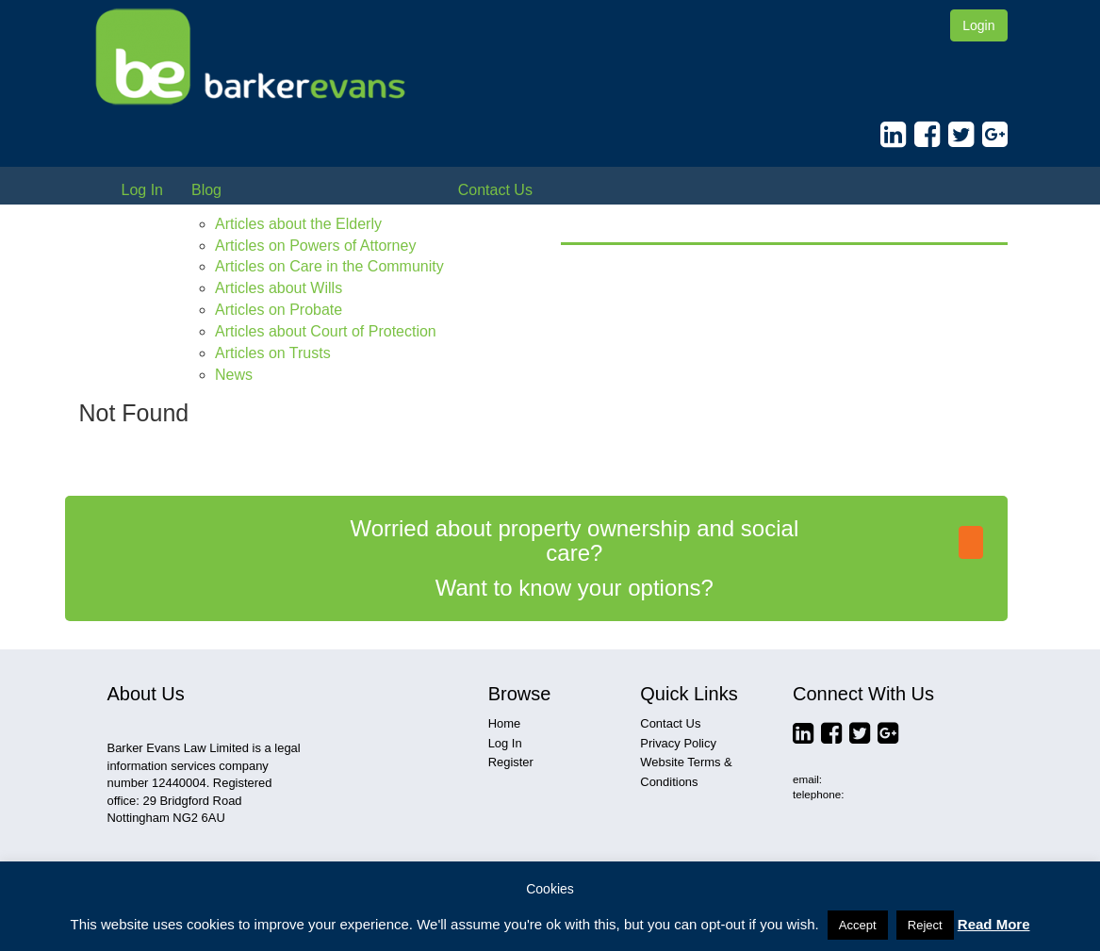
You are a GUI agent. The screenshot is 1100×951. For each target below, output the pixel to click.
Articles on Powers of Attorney (315, 246)
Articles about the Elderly (298, 224)
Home (504, 723)
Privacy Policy (678, 743)
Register (511, 762)
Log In (142, 190)
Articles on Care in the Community (329, 266)
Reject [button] (925, 925)
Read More (994, 924)
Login (978, 25)
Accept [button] (858, 925)
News (234, 375)
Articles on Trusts (273, 353)
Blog (206, 190)
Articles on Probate (278, 310)
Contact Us (495, 190)
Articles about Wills (278, 288)
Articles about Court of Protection (325, 331)
